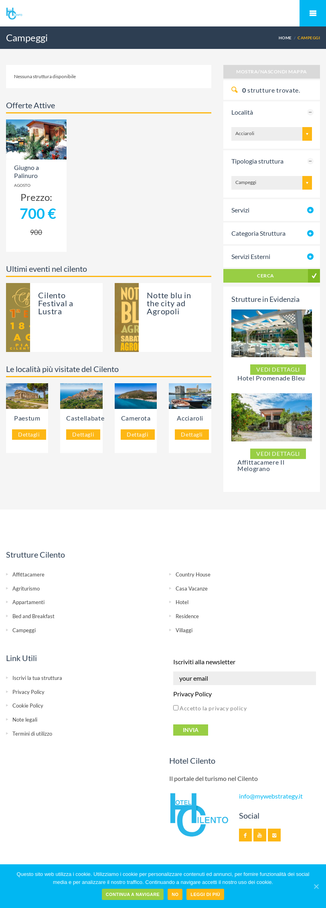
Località (242, 112)
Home (285, 37)
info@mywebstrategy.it (271, 796)
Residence (187, 616)
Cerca (265, 276)
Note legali (24, 719)
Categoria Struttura (258, 233)
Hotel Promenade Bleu (271, 378)
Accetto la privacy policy (210, 708)
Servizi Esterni (250, 256)
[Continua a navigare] (316, 886)
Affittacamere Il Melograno (260, 465)
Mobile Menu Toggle (313, 13)
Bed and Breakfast (33, 616)
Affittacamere (28, 574)
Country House (193, 574)
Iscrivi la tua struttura (37, 678)
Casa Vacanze (192, 588)
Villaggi (184, 630)
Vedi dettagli (278, 369)
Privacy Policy (28, 692)
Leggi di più (205, 894)
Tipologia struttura (257, 161)
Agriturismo (26, 588)
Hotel (182, 602)
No (175, 894)
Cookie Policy (27, 705)
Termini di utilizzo (32, 733)
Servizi (240, 210)
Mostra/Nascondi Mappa (271, 72)
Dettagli (29, 434)
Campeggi (24, 630)
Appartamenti (28, 602)
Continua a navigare (133, 894)
